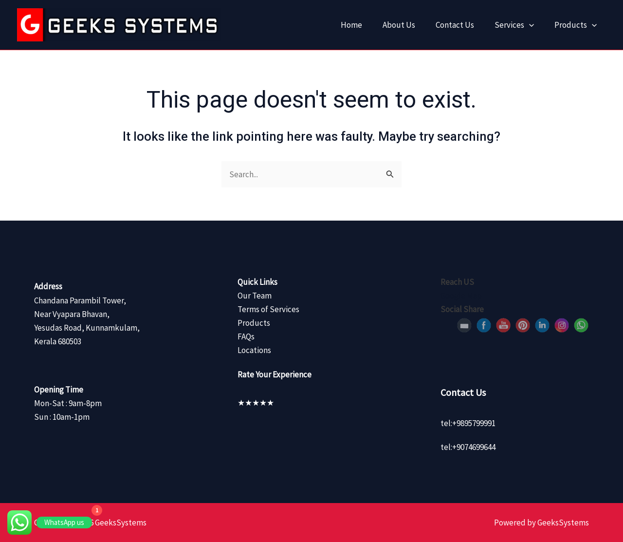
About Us (392, 24)
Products (576, 25)
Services (512, 25)
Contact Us (451, 24)
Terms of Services (268, 309)
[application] (527, 25)
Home (342, 24)
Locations (254, 350)
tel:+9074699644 (467, 447)
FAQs (246, 336)
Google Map (461, 295)
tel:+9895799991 (467, 423)
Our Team (255, 295)
